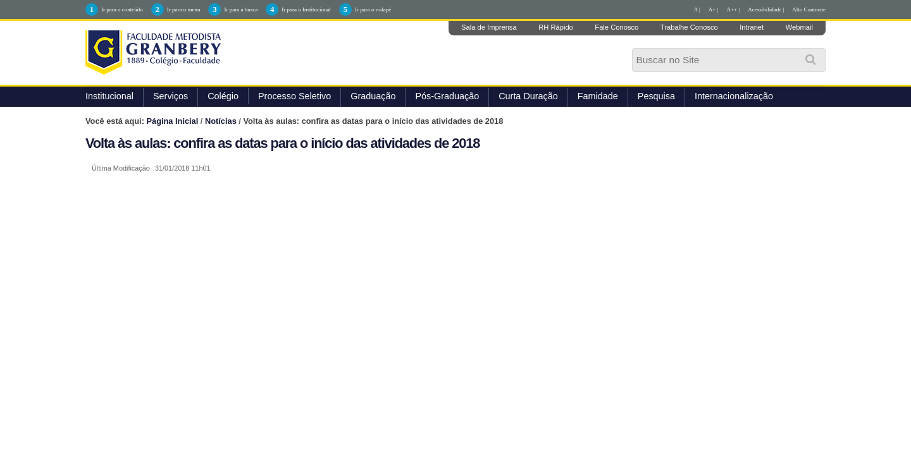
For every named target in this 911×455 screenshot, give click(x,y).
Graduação (372, 96)
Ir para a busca (240, 9)
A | (697, 9)
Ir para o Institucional (306, 9)
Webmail (799, 27)
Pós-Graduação (447, 96)
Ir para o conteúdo (122, 9)
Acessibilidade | (766, 9)
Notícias (221, 121)
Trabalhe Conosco (689, 27)
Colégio (223, 96)
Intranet (752, 27)
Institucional (109, 96)
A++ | (733, 9)
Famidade (598, 96)
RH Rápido (555, 27)
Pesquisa (656, 96)
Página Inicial (173, 121)
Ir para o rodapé (373, 9)
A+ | (714, 9)
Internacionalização (734, 96)
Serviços (170, 96)
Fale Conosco (616, 27)
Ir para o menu (184, 9)
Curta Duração (528, 96)
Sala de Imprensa (489, 27)
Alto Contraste (809, 9)
